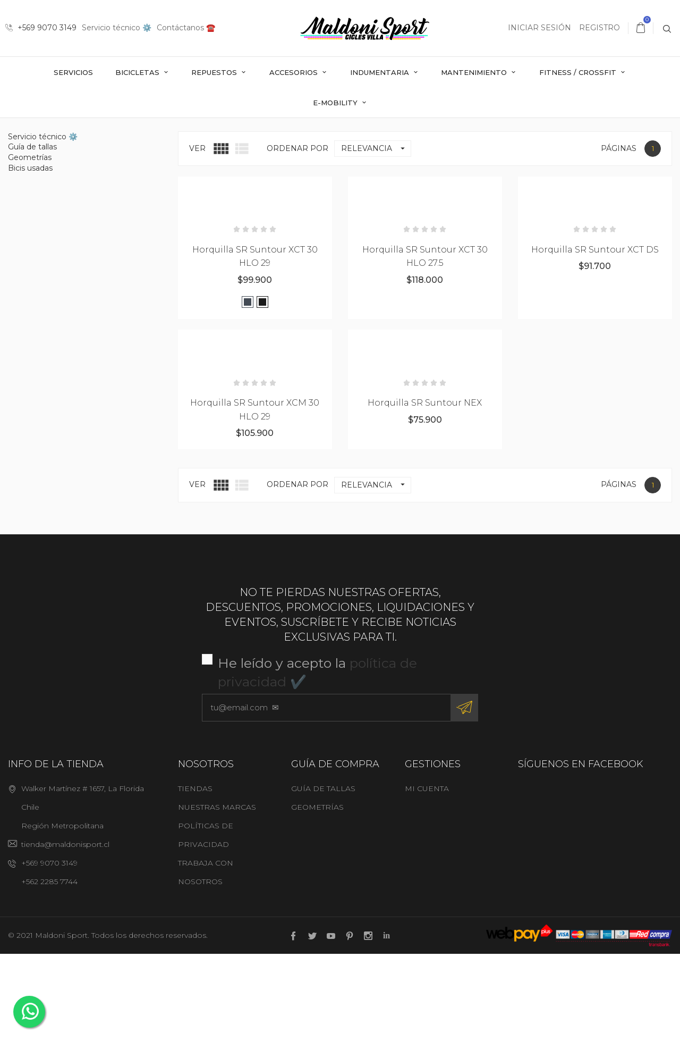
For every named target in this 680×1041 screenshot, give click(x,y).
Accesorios (294, 72)
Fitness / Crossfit (578, 72)
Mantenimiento (475, 72)
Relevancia (376, 235)
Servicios (73, 72)
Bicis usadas (30, 254)
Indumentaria (380, 72)
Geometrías (30, 244)
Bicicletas (138, 72)
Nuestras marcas (217, 894)
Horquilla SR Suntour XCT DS (595, 336)
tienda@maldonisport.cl (65, 931)
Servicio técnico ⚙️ (116, 27)
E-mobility (336, 102)
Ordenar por (297, 235)
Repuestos (215, 72)
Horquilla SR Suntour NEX (425, 489)
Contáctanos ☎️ (186, 27)
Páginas (618, 235)
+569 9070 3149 (40, 27)
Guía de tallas (32, 234)
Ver (197, 235)
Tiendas (195, 875)
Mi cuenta (427, 875)
